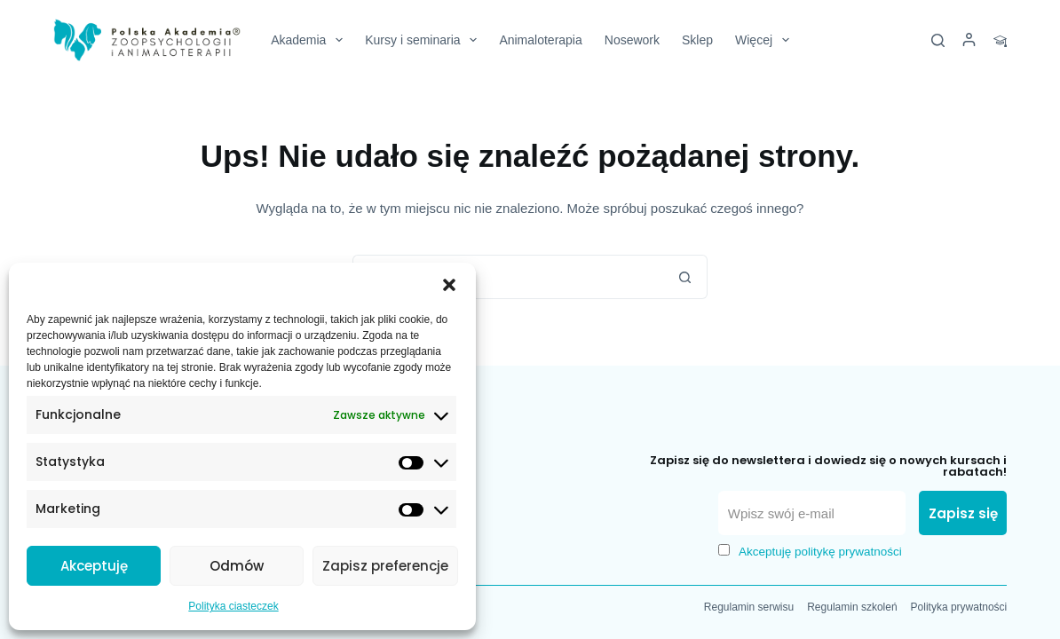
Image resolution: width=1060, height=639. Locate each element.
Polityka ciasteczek (233, 606)
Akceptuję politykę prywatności (820, 551)
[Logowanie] (969, 40)
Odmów (237, 565)
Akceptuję (94, 565)
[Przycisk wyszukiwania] (685, 277)
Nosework (632, 40)
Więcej (765, 40)
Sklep (697, 40)
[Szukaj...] (507, 277)
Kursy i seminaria (424, 40)
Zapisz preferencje (385, 565)
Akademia (310, 40)
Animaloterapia (540, 40)
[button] (449, 285)
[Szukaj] (938, 40)
